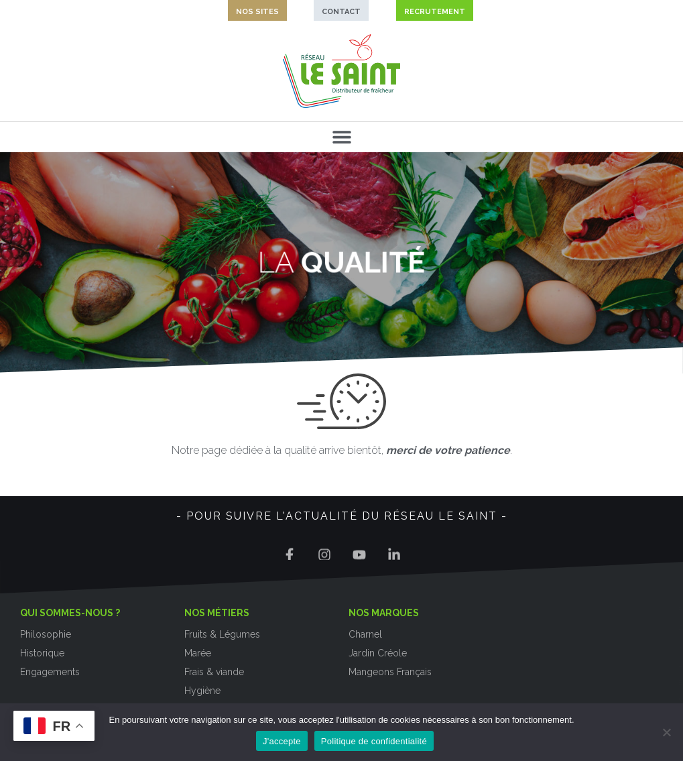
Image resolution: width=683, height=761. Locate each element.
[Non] (666, 732)
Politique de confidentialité (374, 741)
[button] (341, 137)
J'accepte (282, 741)
